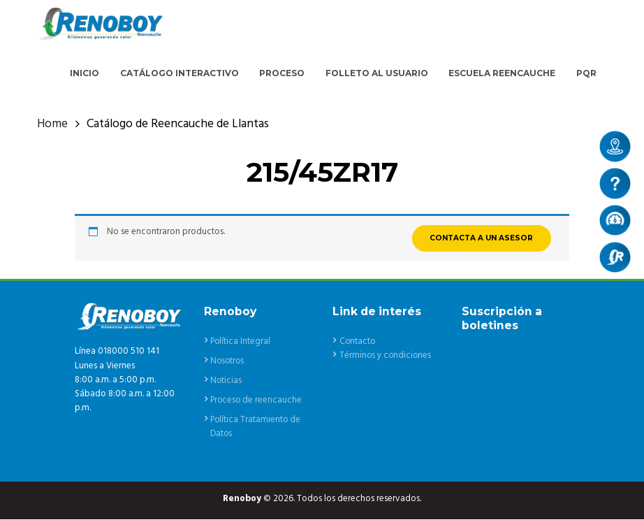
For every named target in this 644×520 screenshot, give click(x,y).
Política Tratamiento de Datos (256, 427)
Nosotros (228, 361)
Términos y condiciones (386, 356)
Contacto (357, 342)
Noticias (226, 381)
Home (52, 125)
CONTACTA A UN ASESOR (480, 238)
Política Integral (241, 342)
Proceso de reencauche (257, 400)
